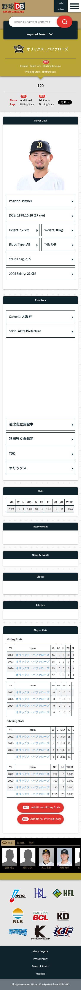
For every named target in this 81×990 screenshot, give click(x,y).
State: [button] (25, 331)
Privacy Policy (40, 958)
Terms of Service (40, 966)
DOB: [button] (27, 215)
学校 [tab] (31, 843)
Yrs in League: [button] (20, 259)
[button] (40, 424)
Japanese (40, 973)
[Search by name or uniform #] (38, 22)
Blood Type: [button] (19, 244)
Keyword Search (40, 34)
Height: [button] (19, 230)
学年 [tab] (10, 843)
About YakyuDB (41, 951)
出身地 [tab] (20, 843)
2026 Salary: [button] (22, 274)
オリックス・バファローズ (32, 654)
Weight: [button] (53, 230)
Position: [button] (20, 201)
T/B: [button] (50, 244)
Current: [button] (20, 317)
